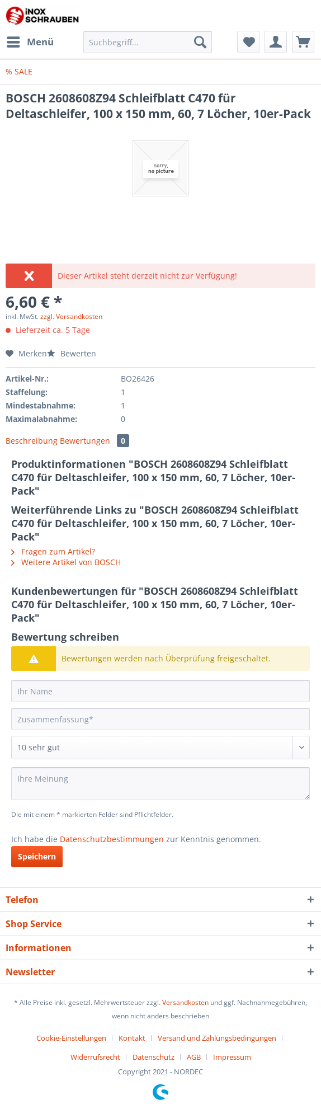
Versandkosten (185, 1002)
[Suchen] (200, 42)
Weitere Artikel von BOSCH (66, 562)
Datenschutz (153, 1057)
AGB (194, 1057)
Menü (30, 40)
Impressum (232, 1057)
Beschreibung (32, 440)
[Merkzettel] (248, 42)
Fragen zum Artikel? (53, 551)
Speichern (37, 856)
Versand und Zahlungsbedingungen (217, 1038)
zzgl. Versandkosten (71, 316)
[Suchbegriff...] (147, 42)
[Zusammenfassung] (160, 719)
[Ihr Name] (160, 691)
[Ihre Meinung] (160, 783)
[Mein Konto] (276, 42)
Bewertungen (94, 440)
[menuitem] (29, 42)
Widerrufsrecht (95, 1057)
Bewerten (71, 353)
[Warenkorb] (303, 42)
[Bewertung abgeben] (160, 747)
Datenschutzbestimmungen (112, 839)
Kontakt (132, 1038)
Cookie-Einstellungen (71, 1038)
